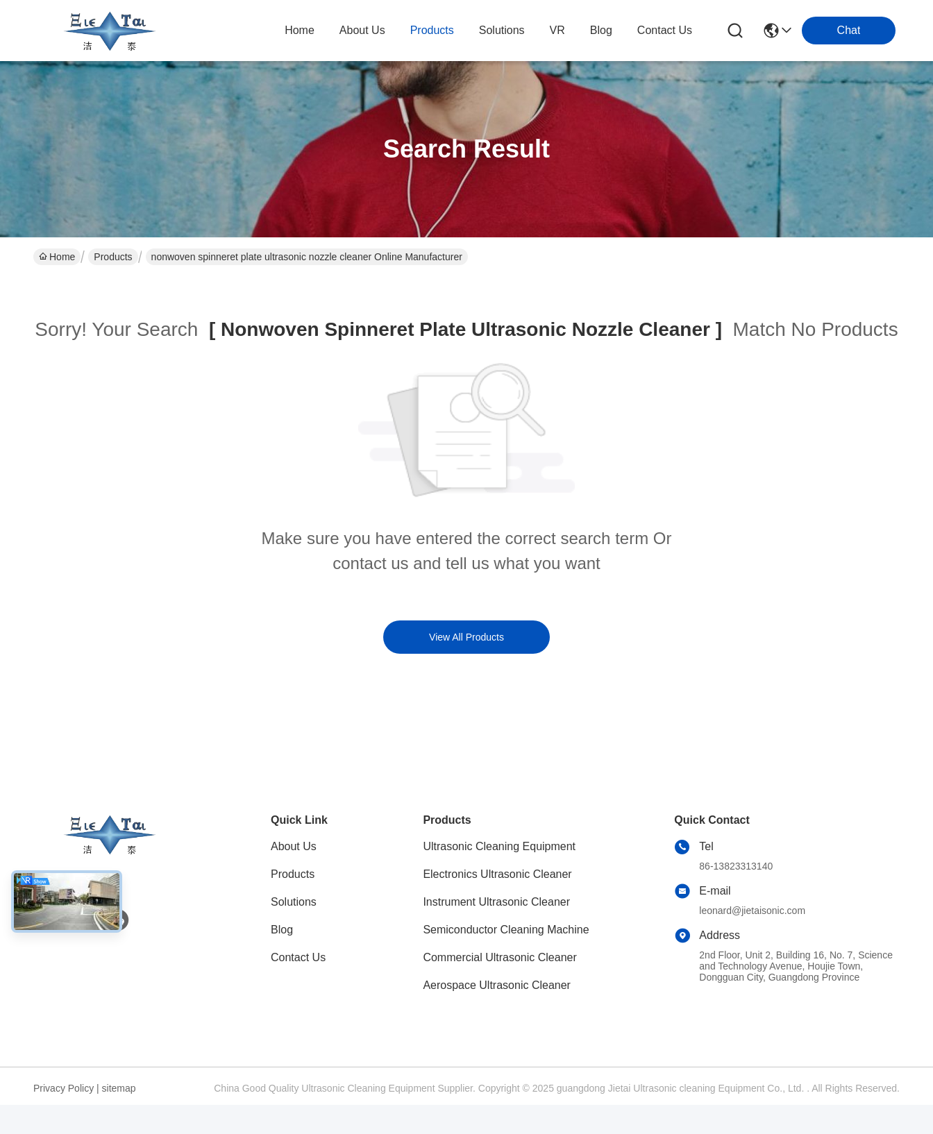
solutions (502, 30)
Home (299, 30)
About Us (294, 846)
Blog (282, 930)
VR (557, 30)
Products (113, 256)
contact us (664, 30)
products (432, 30)
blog (601, 30)
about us (362, 30)
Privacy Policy (63, 1088)
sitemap (119, 1088)
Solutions (294, 902)
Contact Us (298, 957)
